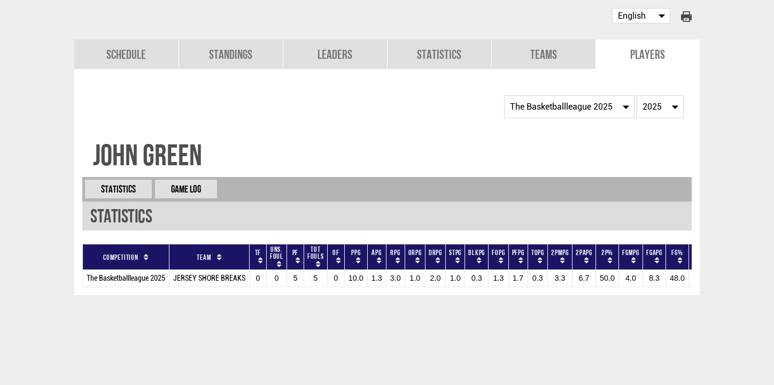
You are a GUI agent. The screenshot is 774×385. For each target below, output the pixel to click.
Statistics (439, 54)
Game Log (186, 189)
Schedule (126, 54)
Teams (543, 54)
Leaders (335, 54)
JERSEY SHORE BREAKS (209, 278)
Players (647, 54)
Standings (230, 54)
